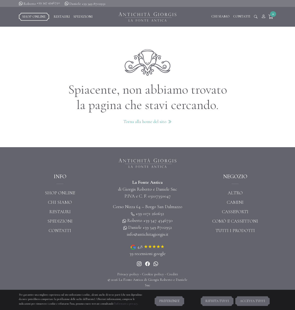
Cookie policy (153, 274)
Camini (235, 202)
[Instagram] (139, 264)
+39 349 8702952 (93, 3)
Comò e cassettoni (235, 221)
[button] (272, 17)
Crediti (172, 274)
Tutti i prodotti (235, 230)
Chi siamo (220, 16)
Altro (235, 193)
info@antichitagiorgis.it (147, 234)
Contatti (241, 16)
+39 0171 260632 (150, 213)
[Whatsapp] (155, 264)
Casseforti (235, 212)
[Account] (263, 17)
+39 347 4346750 (48, 2)
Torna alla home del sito (147, 121)
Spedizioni (83, 16)
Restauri (62, 16)
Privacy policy (128, 274)
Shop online (34, 16)
